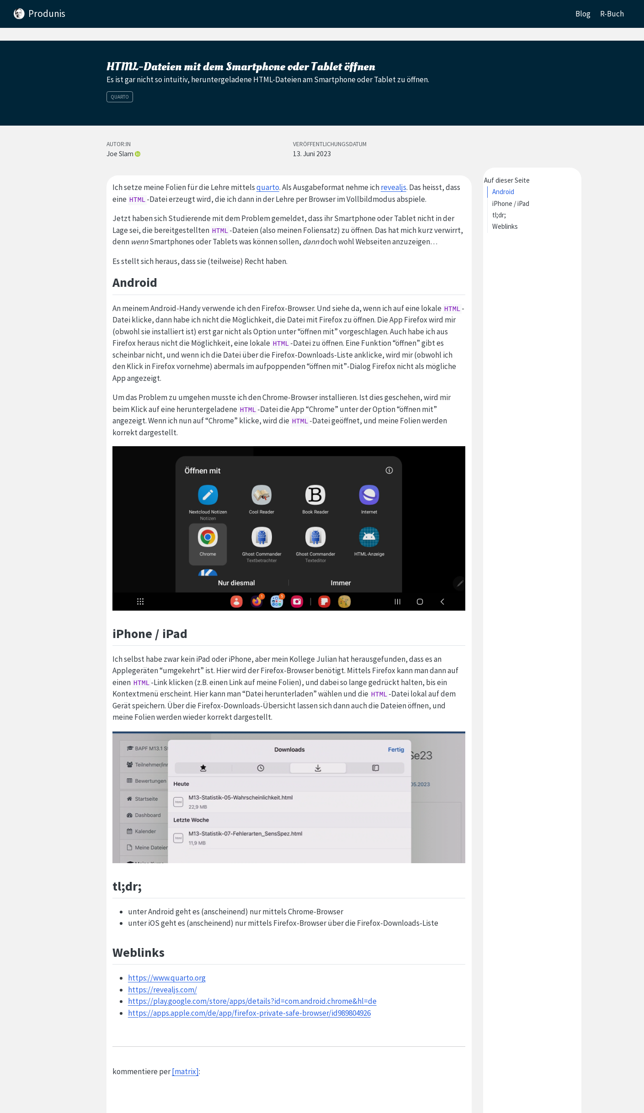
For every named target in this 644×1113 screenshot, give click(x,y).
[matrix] (185, 1071)
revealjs (393, 187)
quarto (267, 187)
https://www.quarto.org (167, 978)
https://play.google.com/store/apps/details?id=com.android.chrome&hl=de (252, 1001)
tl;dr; (499, 215)
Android (503, 191)
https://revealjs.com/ (162, 990)
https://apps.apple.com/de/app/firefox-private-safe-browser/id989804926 (249, 1013)
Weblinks (505, 226)
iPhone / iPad (510, 203)
